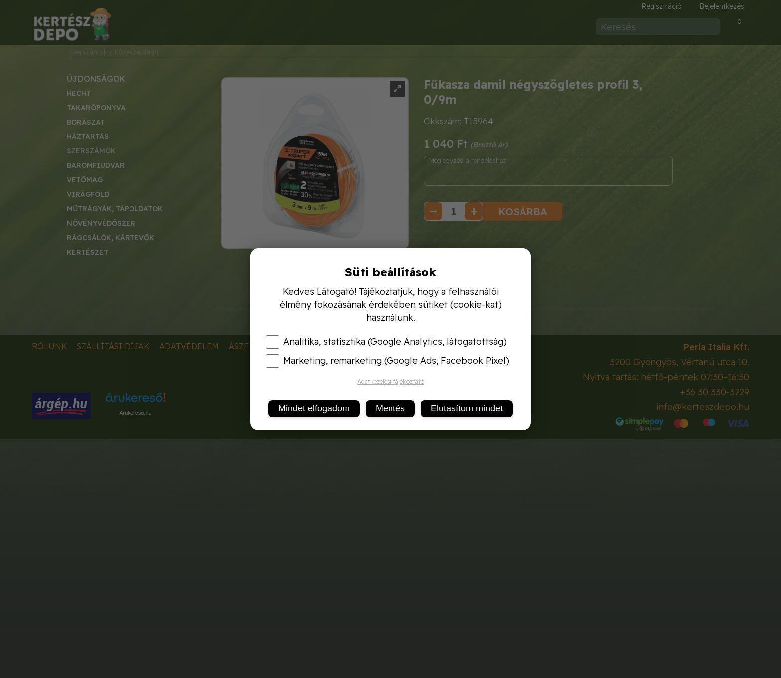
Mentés (390, 408)
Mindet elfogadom (314, 408)
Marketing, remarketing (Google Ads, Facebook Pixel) (387, 360)
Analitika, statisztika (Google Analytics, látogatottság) (386, 341)
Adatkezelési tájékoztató (390, 381)
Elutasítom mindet (467, 408)
